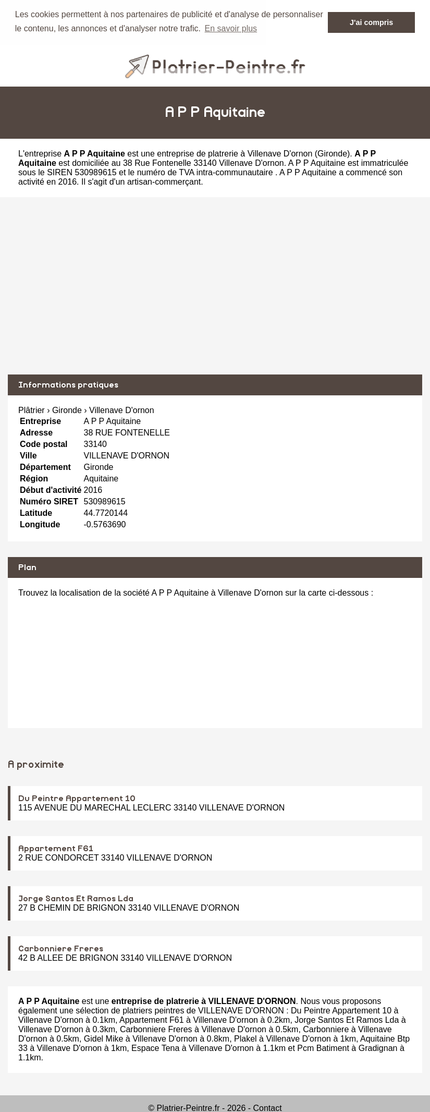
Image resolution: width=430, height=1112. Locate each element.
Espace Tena (155, 1047)
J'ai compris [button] (371, 22)
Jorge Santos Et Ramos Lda (75, 898)
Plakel (245, 1038)
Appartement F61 (55, 848)
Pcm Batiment (323, 1047)
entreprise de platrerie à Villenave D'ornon (234, 153)
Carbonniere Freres (60, 948)
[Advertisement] (215, 285)
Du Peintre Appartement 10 (77, 798)
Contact (267, 1107)
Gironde (332, 153)
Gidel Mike (104, 1038)
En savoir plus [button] (231, 28)
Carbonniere (326, 1028)
